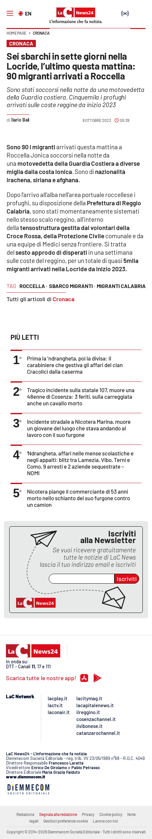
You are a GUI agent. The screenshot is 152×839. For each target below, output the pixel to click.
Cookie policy (110, 814)
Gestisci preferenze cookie (65, 821)
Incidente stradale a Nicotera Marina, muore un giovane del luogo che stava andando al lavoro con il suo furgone (79, 428)
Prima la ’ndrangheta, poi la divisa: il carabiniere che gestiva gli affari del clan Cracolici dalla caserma (75, 365)
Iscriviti (127, 578)
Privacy (88, 814)
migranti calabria (121, 286)
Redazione (25, 814)
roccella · (33, 286)
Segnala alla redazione (58, 814)
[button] (137, 36)
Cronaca (41, 33)
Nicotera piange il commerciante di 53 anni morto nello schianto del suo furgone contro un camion (78, 498)
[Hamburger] (10, 13)
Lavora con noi (105, 821)
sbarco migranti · (72, 286)
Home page (16, 33)
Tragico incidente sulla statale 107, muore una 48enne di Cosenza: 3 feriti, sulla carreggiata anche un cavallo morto (81, 396)
